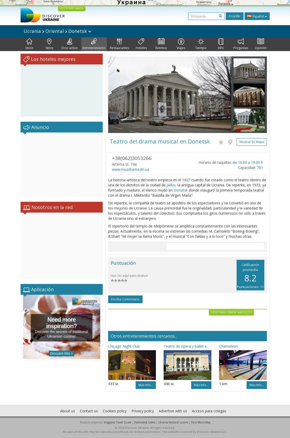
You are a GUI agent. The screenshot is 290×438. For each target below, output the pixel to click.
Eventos (161, 44)
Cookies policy (115, 410)
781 (260, 167)
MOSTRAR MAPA (72, 8)
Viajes (181, 44)
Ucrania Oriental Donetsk (57, 31)
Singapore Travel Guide (117, 422)
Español (257, 16)
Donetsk (181, 190)
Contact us (89, 410)
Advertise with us (173, 410)
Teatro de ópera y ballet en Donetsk (187, 346)
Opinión (261, 44)
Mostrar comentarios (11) (231, 312)
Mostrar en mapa (251, 142)
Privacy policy (143, 410)
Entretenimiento (94, 44)
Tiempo (201, 44)
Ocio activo (69, 44)
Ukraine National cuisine (173, 422)
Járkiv (171, 185)
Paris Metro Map (200, 422)
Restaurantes (119, 44)
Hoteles (141, 44)
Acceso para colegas (209, 410)
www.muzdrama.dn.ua (130, 169)
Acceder (235, 16)
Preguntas (240, 44)
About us (67, 410)
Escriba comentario (125, 299)
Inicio (29, 44)
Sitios (49, 44)
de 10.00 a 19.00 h (248, 162)
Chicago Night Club (124, 346)
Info (221, 44)
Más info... (145, 385)
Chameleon (228, 346)
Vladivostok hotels (144, 422)
